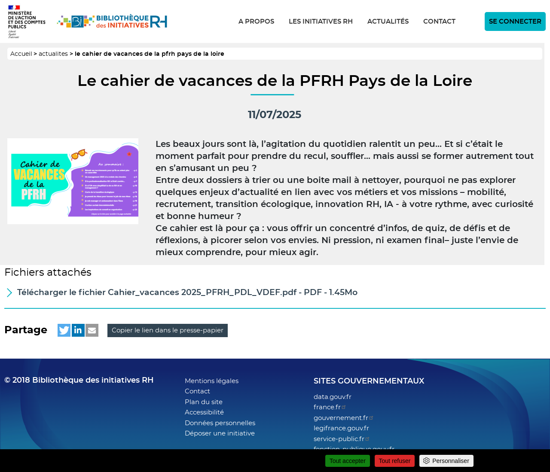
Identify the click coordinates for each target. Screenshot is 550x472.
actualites (53, 54)
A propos (256, 21)
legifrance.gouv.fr (341, 428)
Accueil (21, 54)
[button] (64, 330)
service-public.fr (342, 439)
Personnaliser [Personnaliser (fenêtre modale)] (450, 460)
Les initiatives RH (321, 21)
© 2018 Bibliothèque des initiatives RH (79, 380)
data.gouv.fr (332, 397)
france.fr (330, 407)
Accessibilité (204, 412)
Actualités (388, 21)
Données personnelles (220, 423)
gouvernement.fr (344, 418)
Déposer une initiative (220, 433)
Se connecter (515, 21)
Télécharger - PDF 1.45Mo (187, 293)
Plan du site (204, 402)
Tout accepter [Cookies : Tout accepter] (348, 460)
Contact (439, 21)
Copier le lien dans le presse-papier (167, 330)
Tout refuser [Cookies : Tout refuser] (395, 460)
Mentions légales (211, 381)
